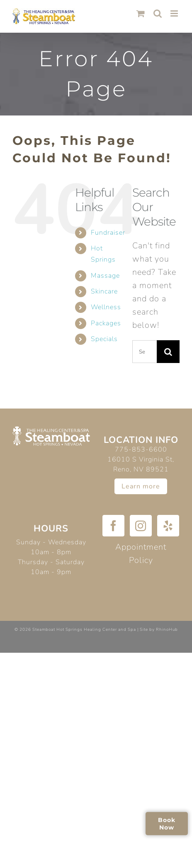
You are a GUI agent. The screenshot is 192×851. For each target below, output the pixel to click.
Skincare (104, 291)
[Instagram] (141, 525)
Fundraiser (108, 232)
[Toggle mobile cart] (140, 13)
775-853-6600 (141, 449)
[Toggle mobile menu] (175, 13)
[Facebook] (113, 525)
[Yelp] (168, 525)
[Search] (168, 351)
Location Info (141, 440)
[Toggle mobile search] (157, 13)
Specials (104, 339)
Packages (106, 323)
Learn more (141, 486)
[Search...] (144, 351)
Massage (105, 275)
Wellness (106, 307)
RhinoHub (167, 629)
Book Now (166, 823)
